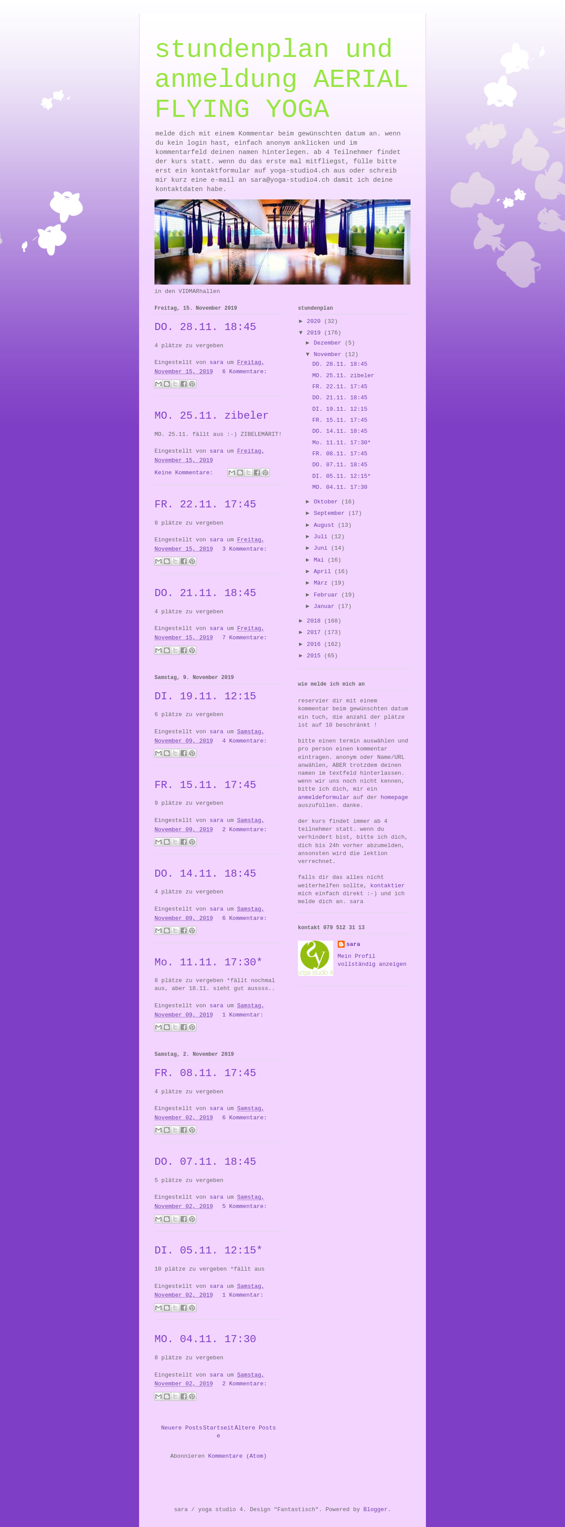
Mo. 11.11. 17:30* (208, 962)
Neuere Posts (182, 1428)
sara (353, 944)
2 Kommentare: (244, 829)
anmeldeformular (324, 797)
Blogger (375, 1509)
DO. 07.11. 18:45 (205, 1162)
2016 (315, 644)
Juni (322, 548)
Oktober (327, 502)
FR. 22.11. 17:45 (205, 504)
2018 (315, 621)
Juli (322, 536)
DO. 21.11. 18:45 (205, 593)
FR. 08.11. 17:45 (205, 1073)
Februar (327, 595)
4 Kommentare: (244, 741)
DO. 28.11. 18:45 (205, 327)
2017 (315, 632)
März (322, 583)
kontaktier (387, 885)
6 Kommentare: (244, 371)
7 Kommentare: (244, 637)
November (329, 354)
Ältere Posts (255, 1428)
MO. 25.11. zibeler (211, 416)
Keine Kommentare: (185, 472)
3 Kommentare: (244, 549)
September (331, 513)
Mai (321, 560)
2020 (315, 321)
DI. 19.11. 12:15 (205, 696)
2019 (315, 333)
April (324, 571)
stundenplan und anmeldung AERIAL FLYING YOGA (281, 80)
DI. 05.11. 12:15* (208, 1251)
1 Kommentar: (243, 1015)
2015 (315, 656)
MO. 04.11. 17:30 (205, 1339)
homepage (394, 797)
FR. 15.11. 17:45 (205, 785)
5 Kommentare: (244, 1206)
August (326, 525)
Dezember (329, 343)
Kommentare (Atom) (237, 1456)
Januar (326, 606)
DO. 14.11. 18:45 (205, 874)
